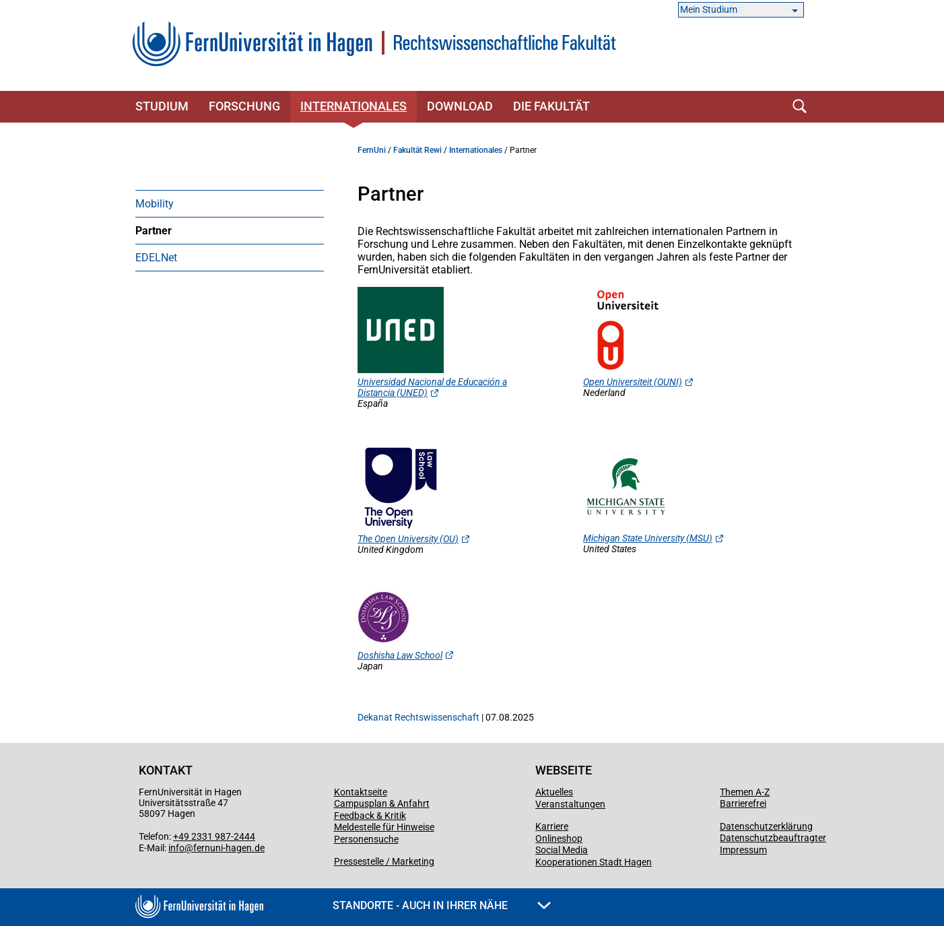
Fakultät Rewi (417, 150)
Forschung (244, 106)
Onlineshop (558, 838)
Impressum (743, 850)
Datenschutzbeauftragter (773, 837)
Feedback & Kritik (370, 815)
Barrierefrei (743, 803)
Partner (153, 230)
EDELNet (156, 257)
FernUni (372, 150)
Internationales (353, 106)
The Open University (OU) (408, 538)
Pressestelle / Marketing (384, 861)
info (176, 847)
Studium (162, 106)
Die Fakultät (551, 106)
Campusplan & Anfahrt (382, 803)
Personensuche (366, 839)
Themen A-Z (745, 792)
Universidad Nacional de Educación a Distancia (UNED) (432, 387)
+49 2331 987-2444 (214, 836)
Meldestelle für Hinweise (384, 827)
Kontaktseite (360, 792)
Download (460, 106)
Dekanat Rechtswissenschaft (418, 717)
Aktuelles (554, 792)
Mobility (154, 203)
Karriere (551, 826)
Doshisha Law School (400, 655)
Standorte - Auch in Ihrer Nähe (442, 905)
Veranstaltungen (570, 804)
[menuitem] (229, 203)
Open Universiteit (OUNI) (632, 381)
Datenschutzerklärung (766, 826)
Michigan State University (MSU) (647, 538)
